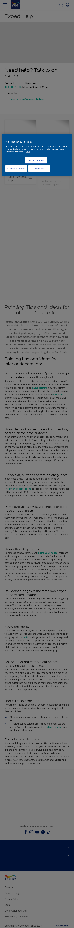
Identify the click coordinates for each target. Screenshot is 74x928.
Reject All (39, 168)
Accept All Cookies (16, 168)
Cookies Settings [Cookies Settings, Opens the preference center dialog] (36, 160)
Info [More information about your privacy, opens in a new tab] (28, 151)
